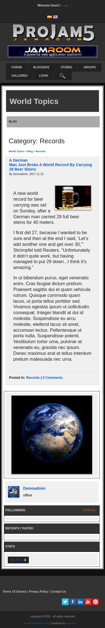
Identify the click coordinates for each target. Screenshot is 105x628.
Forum (16, 67)
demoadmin (34, 488)
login (43, 75)
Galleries (19, 75)
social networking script (37, 623)
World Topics (16, 151)
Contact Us (58, 591)
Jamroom (71, 623)
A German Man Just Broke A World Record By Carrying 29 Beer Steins (50, 164)
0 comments (53, 378)
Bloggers (41, 67)
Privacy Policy (38, 591)
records (33, 378)
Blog (30, 151)
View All (89, 510)
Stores (66, 67)
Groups (90, 67)
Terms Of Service (14, 591)
